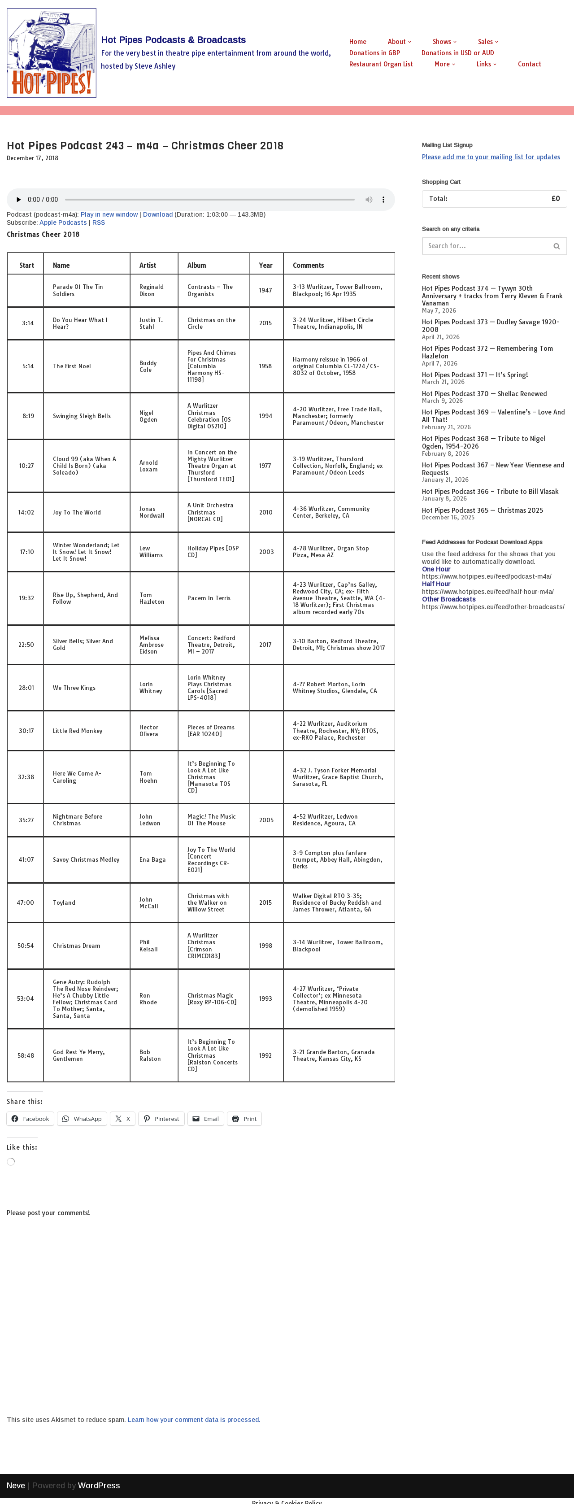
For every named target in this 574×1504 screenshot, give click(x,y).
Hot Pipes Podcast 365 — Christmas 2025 (482, 510)
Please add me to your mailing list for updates (491, 157)
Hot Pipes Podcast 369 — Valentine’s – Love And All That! (493, 416)
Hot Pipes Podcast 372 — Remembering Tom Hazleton (487, 352)
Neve (16, 1491)
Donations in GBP (374, 53)
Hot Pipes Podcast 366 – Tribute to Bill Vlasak (490, 492)
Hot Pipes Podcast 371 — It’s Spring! (475, 375)
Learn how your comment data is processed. (194, 1419)
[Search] (484, 246)
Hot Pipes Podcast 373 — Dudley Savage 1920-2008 (491, 326)
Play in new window (109, 214)
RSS (98, 222)
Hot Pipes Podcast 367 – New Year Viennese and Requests (493, 469)
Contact (529, 64)
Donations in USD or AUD (458, 53)
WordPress (99, 1491)
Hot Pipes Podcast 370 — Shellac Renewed (484, 394)
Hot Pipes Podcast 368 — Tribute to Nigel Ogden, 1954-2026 (483, 442)
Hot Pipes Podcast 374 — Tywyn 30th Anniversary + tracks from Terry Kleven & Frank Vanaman (492, 296)
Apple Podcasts (63, 222)
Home (357, 42)
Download (158, 214)
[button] (409, 42)
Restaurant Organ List (381, 64)
